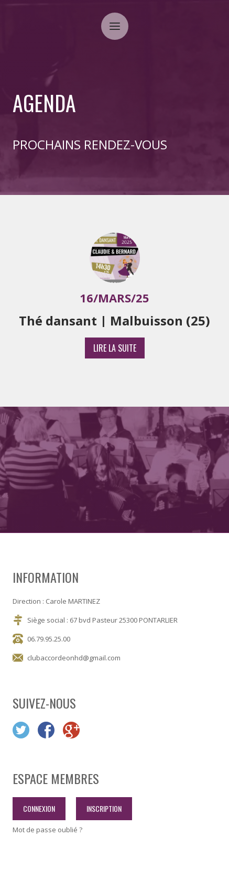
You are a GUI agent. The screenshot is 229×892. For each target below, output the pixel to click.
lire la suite (114, 348)
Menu (119, 20)
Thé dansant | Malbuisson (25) (114, 320)
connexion (39, 808)
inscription (104, 808)
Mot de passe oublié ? (47, 829)
